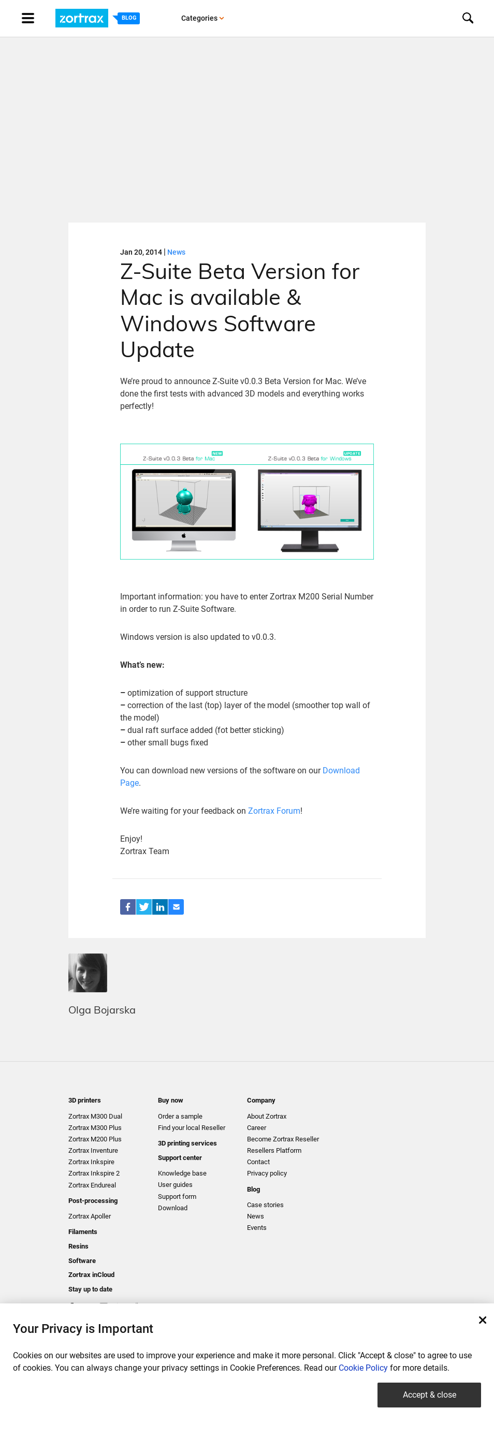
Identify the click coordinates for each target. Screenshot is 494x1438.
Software (82, 1261)
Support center (180, 1158)
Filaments (82, 1232)
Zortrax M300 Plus (95, 1128)
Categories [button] (202, 18)
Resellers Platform (274, 1150)
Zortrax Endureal (92, 1185)
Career (256, 1128)
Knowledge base (182, 1173)
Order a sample (180, 1116)
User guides (175, 1184)
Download (172, 1208)
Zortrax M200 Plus (95, 1139)
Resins (78, 1246)
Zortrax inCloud (91, 1275)
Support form (177, 1196)
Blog (253, 1189)
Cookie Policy (363, 1368)
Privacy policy (267, 1173)
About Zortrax (266, 1116)
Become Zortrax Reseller (283, 1139)
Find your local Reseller (191, 1128)
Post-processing (93, 1201)
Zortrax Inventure (93, 1150)
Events (257, 1227)
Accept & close (429, 1395)
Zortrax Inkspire (91, 1162)
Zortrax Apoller (89, 1216)
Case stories (265, 1205)
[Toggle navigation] (38, 18)
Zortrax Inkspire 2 (94, 1173)
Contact (258, 1162)
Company (261, 1100)
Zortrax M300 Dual (95, 1116)
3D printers (84, 1100)
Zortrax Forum (274, 811)
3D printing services (187, 1143)
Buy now (170, 1100)
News (176, 252)
